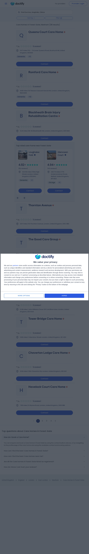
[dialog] (44, 277)
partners (15, 265)
